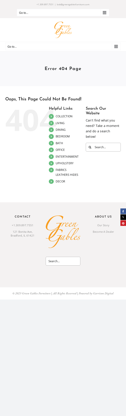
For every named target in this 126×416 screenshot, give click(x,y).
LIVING (60, 123)
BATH (59, 143)
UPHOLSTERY (65, 163)
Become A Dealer (103, 231)
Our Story (103, 225)
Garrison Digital (103, 293)
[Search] (90, 147)
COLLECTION (64, 116)
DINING (61, 130)
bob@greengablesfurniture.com (73, 4)
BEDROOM (63, 136)
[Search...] (103, 147)
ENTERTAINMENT (67, 157)
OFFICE (60, 150)
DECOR (60, 181)
